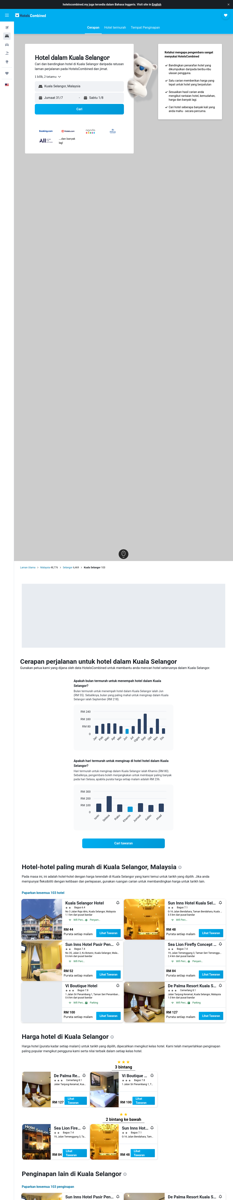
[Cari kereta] (7, 45)
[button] (228, 4)
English (156, 4)
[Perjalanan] (7, 73)
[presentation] (180, 867)
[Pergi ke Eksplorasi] (7, 62)
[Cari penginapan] (7, 36)
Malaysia (45, 567)
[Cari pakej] (7, 53)
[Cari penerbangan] (7, 28)
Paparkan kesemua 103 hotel (43, 893)
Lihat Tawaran (108, 933)
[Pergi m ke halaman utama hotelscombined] (30, 15)
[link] (123, 843)
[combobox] (48, 77)
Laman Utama (27, 567)
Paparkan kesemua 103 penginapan (48, 1187)
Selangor (67, 567)
